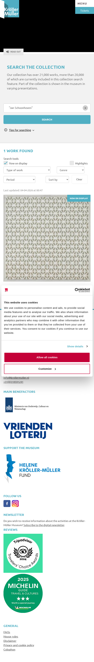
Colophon (9, 649)
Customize (47, 368)
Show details (75, 346)
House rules (10, 636)
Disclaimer (9, 640)
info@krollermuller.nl (16, 377)
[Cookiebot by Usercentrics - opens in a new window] (75, 290)
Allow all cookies (47, 357)
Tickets (84, 10)
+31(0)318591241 (13, 381)
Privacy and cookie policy (18, 645)
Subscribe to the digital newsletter (44, 525)
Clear (79, 179)
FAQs (6, 632)
